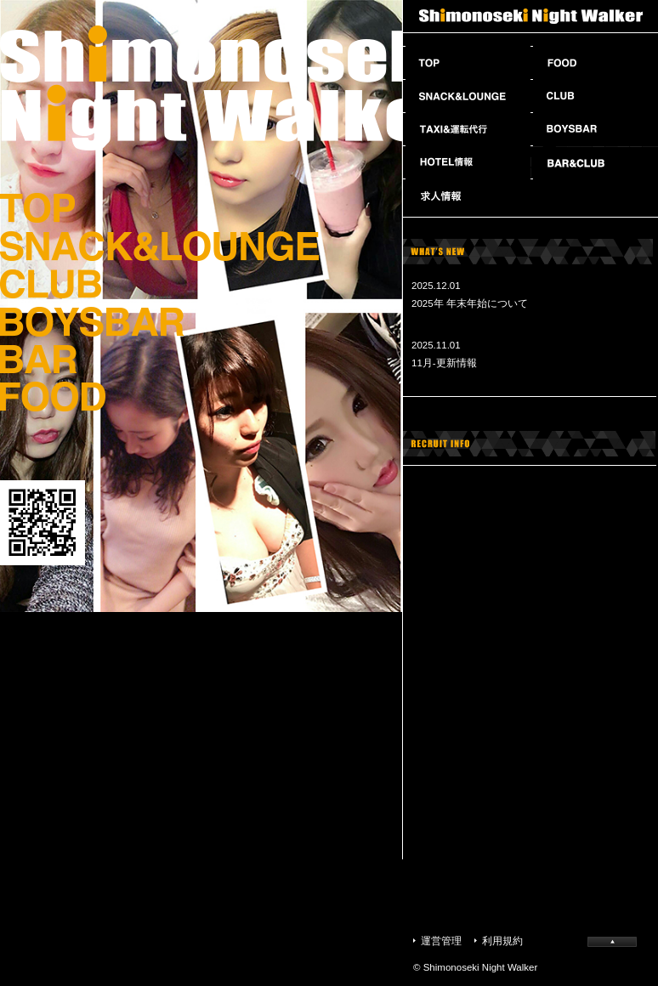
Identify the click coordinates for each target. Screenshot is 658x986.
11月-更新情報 (444, 363)
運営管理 (441, 941)
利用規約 (502, 941)
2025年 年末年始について (469, 303)
